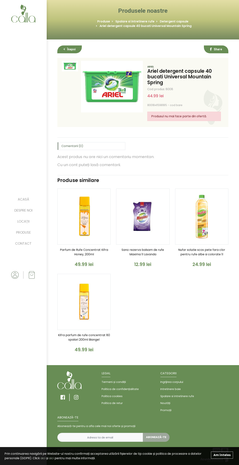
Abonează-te (156, 437)
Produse (23, 232)
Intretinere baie (170, 389)
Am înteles (222, 455)
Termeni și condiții (114, 382)
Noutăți (165, 403)
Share (216, 49)
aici (43, 458)
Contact (23, 243)
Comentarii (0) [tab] (72, 146)
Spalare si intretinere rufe (134, 21)
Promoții (165, 410)
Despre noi (23, 210)
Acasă (23, 199)
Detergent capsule (174, 21)
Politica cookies (112, 396)
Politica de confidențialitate (120, 389)
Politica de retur (112, 403)
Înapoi (69, 49)
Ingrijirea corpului (171, 382)
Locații (23, 221)
